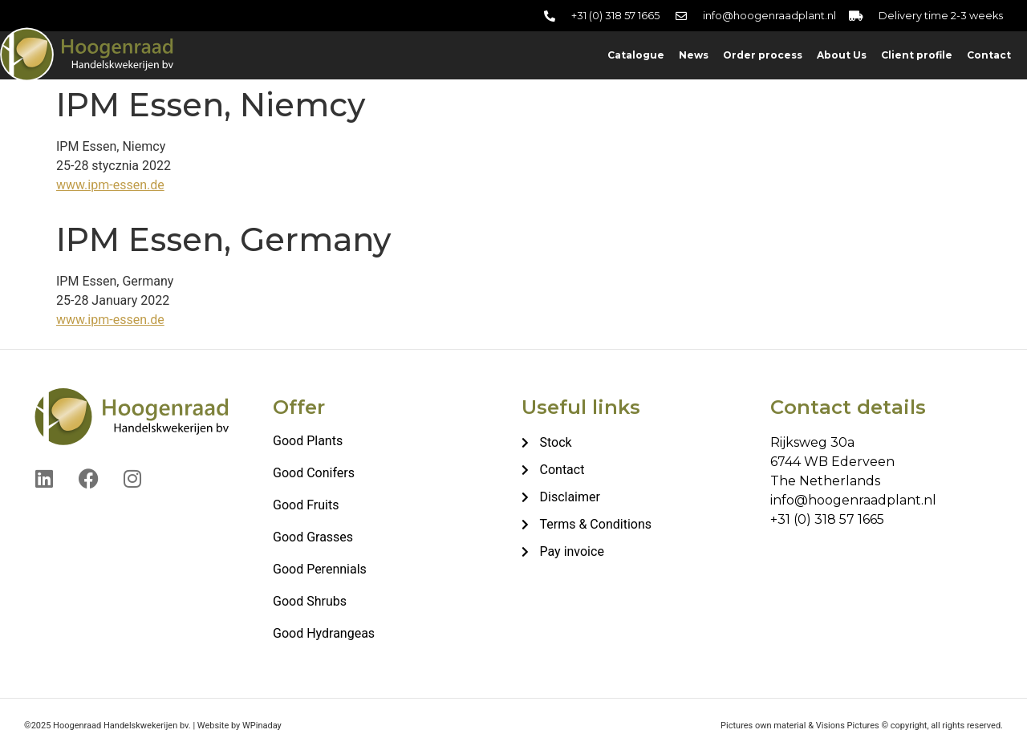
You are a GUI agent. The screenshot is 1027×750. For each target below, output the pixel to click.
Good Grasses (313, 537)
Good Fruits (306, 505)
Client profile (916, 55)
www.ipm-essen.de (110, 185)
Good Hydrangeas (324, 633)
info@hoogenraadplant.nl (853, 500)
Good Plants (308, 440)
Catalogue (635, 55)
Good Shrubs (310, 601)
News (693, 55)
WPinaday (262, 725)
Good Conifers (314, 472)
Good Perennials (320, 569)
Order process (762, 55)
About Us (842, 55)
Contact (989, 55)
